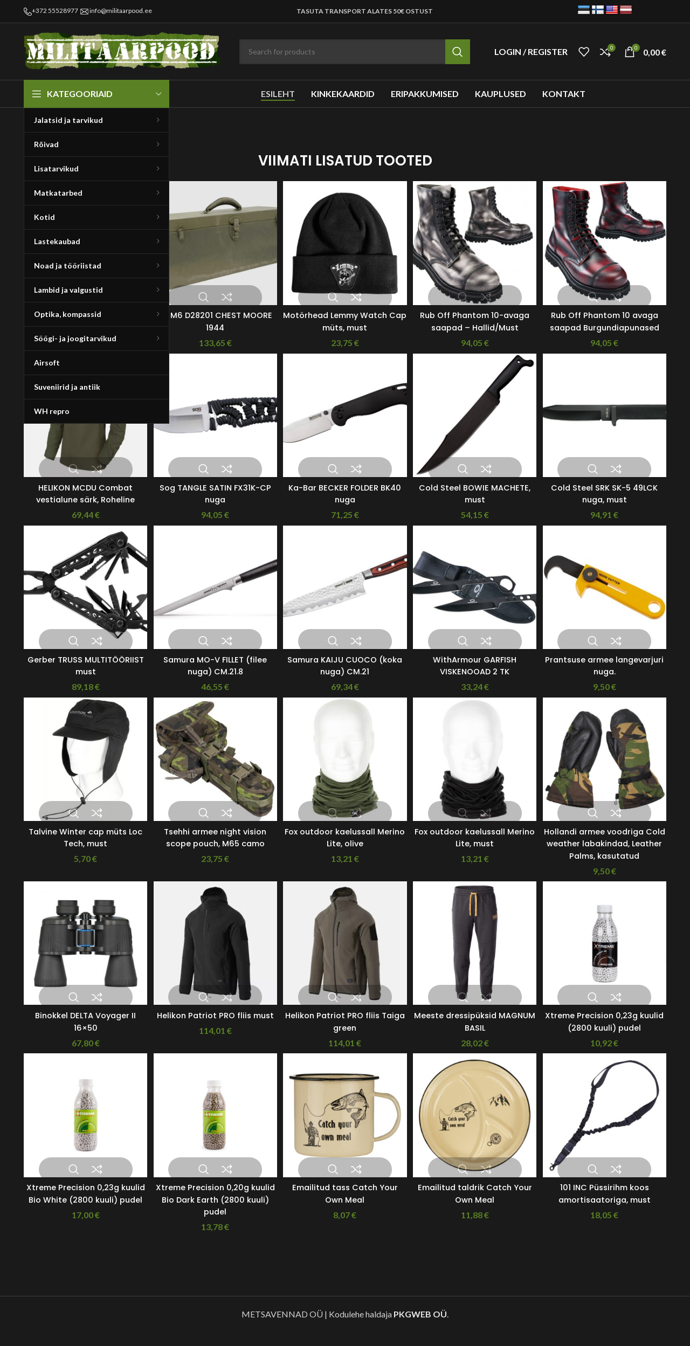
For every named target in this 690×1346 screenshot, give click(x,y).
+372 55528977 (55, 10)
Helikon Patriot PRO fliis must (213, 1033)
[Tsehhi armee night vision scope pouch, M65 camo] (213, 773)
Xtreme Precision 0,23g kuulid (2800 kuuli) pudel (608, 1033)
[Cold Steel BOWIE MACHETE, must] (476, 425)
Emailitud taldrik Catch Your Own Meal (476, 1208)
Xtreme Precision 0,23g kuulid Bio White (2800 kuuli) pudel (81, 1214)
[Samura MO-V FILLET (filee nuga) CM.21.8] (213, 599)
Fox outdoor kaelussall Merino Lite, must (476, 847)
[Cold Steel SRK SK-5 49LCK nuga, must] (608, 425)
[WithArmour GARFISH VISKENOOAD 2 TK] (476, 599)
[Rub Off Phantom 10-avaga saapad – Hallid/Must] (476, 238)
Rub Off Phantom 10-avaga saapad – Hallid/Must (476, 319)
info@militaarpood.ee (120, 10)
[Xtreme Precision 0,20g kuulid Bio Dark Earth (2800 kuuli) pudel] (213, 1133)
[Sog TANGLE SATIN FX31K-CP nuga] (213, 425)
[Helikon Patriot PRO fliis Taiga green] (345, 959)
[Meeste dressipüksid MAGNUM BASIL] (476, 959)
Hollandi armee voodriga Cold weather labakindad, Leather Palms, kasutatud (608, 853)
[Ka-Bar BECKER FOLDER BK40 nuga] (345, 425)
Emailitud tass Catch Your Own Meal (345, 1208)
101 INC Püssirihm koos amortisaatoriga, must (608, 1208)
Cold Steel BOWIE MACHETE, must (476, 499)
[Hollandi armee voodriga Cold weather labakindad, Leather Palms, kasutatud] (608, 773)
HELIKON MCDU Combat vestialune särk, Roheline (81, 499)
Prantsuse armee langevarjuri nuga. (608, 673)
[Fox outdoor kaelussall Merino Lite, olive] (345, 773)
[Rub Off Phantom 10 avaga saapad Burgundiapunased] (608, 238)
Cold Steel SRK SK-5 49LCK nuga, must (608, 499)
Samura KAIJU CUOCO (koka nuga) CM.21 (345, 673)
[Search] (354, 51)
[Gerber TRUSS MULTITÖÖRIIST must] (81, 599)
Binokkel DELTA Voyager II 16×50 (81, 1033)
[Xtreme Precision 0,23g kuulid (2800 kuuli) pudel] (608, 959)
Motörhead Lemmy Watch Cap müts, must (345, 313)
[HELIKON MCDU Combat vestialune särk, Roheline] (81, 425)
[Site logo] (123, 50)
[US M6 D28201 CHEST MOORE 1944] (213, 238)
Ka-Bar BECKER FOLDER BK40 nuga (345, 499)
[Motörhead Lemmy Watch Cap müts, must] (345, 238)
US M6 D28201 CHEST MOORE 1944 (213, 313)
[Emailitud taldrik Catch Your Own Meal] (476, 1133)
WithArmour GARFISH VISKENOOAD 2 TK (476, 673)
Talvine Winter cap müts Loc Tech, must (82, 847)
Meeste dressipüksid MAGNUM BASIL (477, 1033)
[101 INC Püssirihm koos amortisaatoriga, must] (608, 1133)
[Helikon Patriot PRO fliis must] (213, 959)
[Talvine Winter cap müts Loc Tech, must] (81, 773)
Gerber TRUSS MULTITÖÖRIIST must (81, 673)
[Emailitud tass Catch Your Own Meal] (345, 1133)
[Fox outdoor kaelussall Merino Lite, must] (476, 773)
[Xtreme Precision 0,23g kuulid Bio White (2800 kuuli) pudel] (81, 1133)
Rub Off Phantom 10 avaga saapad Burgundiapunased (608, 319)
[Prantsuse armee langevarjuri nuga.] (608, 599)
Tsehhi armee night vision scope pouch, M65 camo (213, 847)
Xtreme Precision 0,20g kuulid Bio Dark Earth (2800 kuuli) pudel (213, 1214)
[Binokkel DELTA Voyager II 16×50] (81, 959)
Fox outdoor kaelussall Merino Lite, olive (344, 847)
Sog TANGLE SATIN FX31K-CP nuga (213, 499)
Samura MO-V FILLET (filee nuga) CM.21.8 (213, 673)
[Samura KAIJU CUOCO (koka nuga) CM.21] (345, 599)
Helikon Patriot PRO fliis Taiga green (345, 1033)
